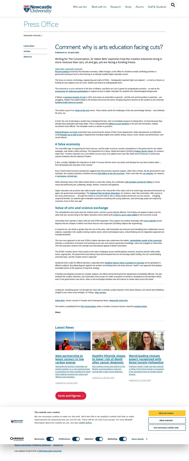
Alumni (140, 7)
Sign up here (100, 292)
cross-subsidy (149, 221)
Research (116, 7)
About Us (28, 57)
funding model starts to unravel (69, 102)
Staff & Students (157, 7)
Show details (138, 456)
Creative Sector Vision (143, 151)
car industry (148, 173)
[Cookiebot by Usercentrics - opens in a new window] (17, 456)
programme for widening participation (71, 91)
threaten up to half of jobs (71, 135)
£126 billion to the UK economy (111, 173)
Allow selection (166, 437)
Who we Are (80, 7)
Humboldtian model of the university (146, 240)
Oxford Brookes (62, 132)
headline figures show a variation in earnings (124, 263)
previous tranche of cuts (75, 97)
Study (128, 7)
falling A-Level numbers (119, 124)
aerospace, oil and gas (67, 176)
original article (140, 306)
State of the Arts (82, 110)
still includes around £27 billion (138, 182)
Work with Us (99, 7)
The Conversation (88, 306)
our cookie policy (83, 439)
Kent (75, 132)
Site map (18, 422)
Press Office (41, 24)
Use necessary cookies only (166, 444)
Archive (27, 51)
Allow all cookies (166, 430)
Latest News (29, 46)
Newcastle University (32, 35)
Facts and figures (69, 396)
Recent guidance (62, 72)
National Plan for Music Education (105, 193)
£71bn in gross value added (125, 215)
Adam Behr (59, 69)
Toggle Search (173, 5)
